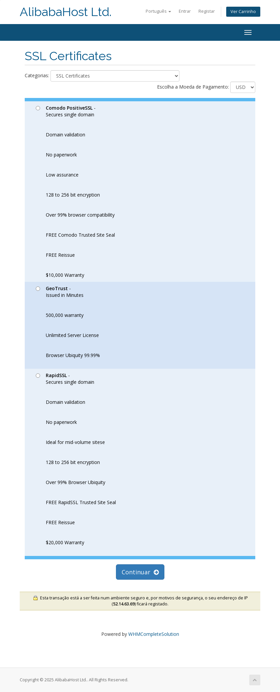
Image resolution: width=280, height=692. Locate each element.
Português (158, 11)
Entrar (185, 11)
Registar (206, 11)
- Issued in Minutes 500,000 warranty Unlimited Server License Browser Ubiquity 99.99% (68, 321)
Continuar (140, 572)
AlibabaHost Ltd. (66, 12)
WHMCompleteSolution (153, 634)
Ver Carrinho (243, 11)
